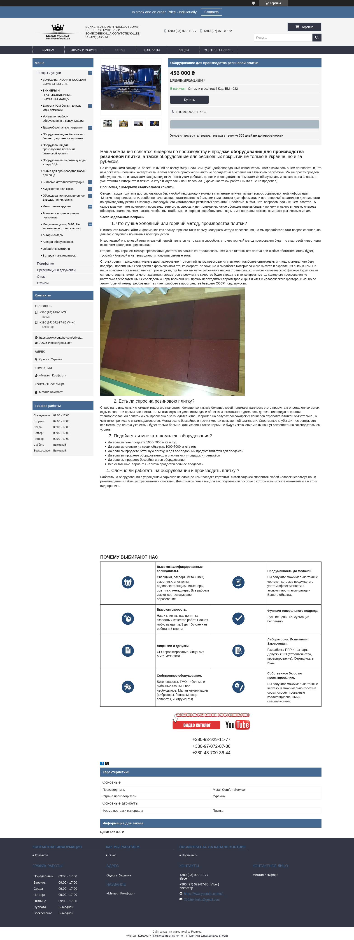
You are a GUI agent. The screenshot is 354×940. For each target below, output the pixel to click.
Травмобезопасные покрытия (63, 127)
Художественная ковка (58, 188)
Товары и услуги (83, 50)
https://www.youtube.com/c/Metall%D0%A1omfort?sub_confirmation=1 (61, 337)
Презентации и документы (56, 270)
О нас (120, 50)
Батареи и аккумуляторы (59, 255)
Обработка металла (56, 248)
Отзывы (43, 283)
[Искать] (316, 37)
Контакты (152, 50)
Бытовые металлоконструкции (63, 182)
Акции (184, 50)
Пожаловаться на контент (169, 935)
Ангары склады (53, 235)
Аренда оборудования (58, 241)
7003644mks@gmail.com (55, 342)
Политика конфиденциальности (208, 935)
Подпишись (190, 855)
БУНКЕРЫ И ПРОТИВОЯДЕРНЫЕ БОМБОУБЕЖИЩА (57, 94)
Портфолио (45, 263)
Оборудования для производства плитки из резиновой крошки (59, 149)
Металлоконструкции (57, 206)
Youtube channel (218, 50)
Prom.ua (196, 931)
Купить (189, 99)
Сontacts (211, 12)
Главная (48, 50)
